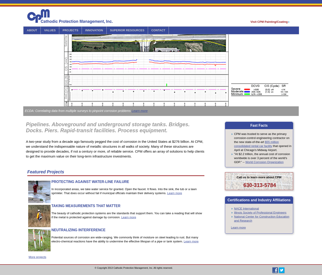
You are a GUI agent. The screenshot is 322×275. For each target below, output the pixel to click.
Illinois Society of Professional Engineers (260, 212)
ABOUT (32, 30)
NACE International (246, 208)
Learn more (140, 111)
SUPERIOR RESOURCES (127, 30)
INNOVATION (94, 30)
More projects (37, 257)
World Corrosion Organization (264, 162)
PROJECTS (70, 30)
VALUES (50, 30)
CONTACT (158, 30)
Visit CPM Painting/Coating (269, 21)
